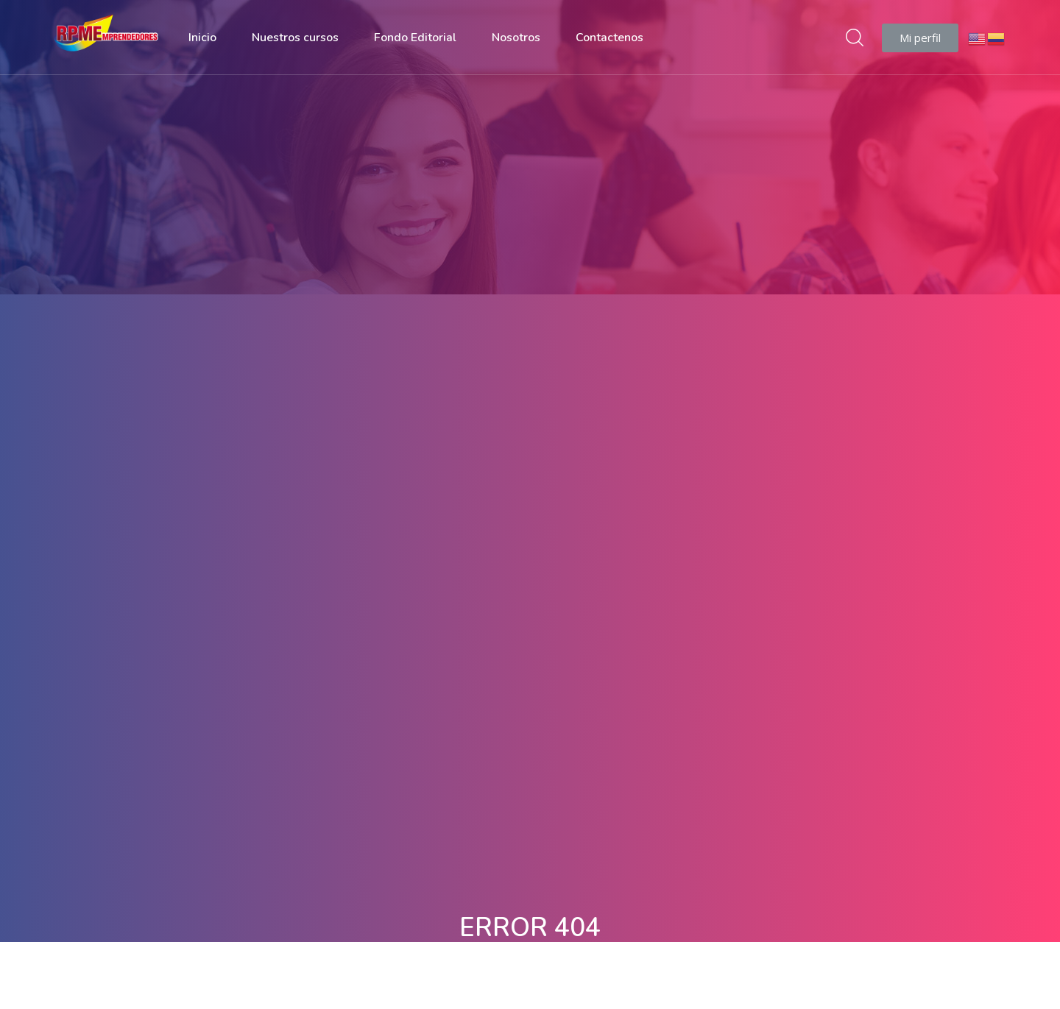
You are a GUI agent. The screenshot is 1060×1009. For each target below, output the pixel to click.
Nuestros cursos (295, 37)
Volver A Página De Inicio (530, 612)
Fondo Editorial (415, 37)
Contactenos (609, 37)
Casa (500, 201)
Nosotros (516, 37)
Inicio (202, 37)
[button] (920, 38)
